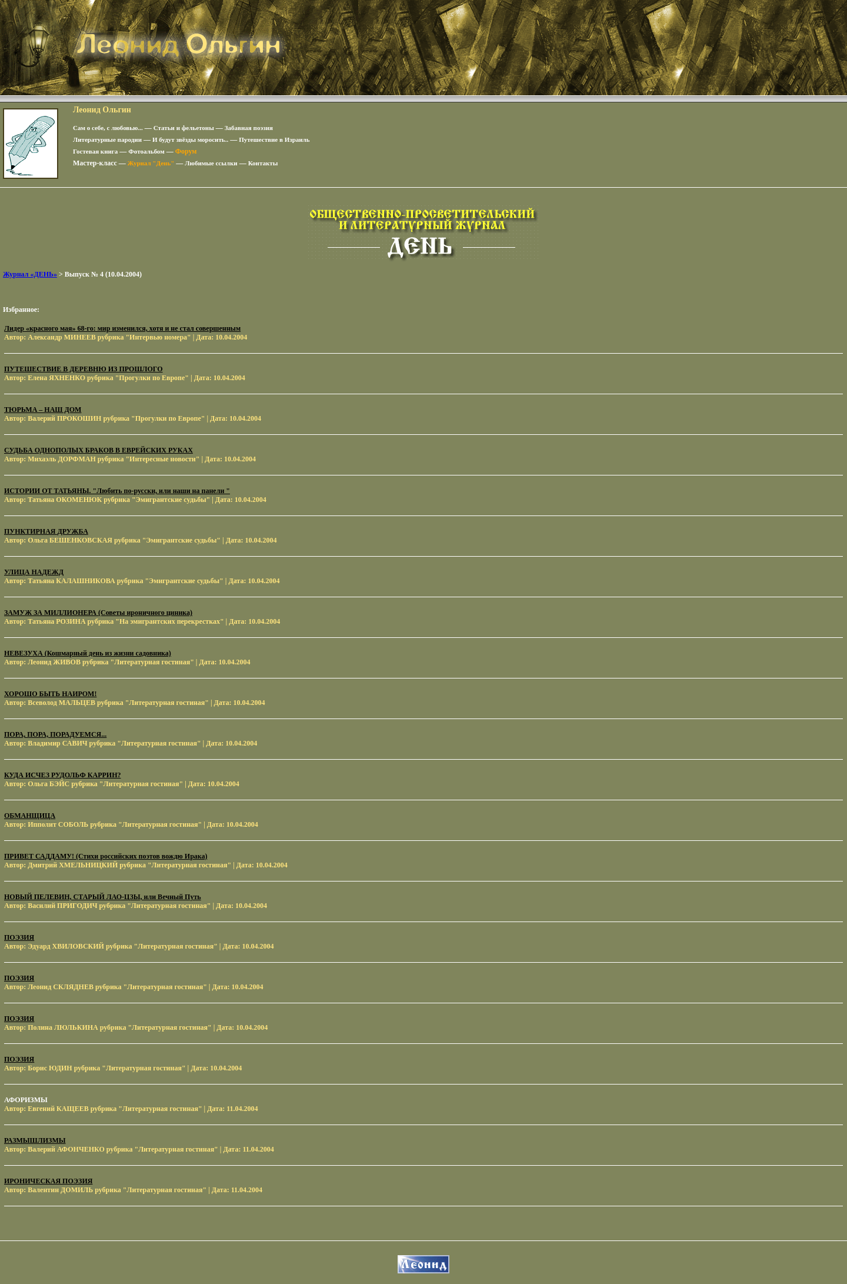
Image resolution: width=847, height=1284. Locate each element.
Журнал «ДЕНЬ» (30, 274)
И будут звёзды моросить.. (190, 139)
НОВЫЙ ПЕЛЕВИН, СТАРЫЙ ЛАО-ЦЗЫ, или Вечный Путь (102, 897)
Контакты (263, 163)
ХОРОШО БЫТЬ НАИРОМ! (50, 694)
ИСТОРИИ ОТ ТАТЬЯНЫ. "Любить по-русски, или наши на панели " (117, 491)
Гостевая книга (95, 151)
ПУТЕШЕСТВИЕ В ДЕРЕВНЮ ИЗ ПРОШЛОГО (83, 369)
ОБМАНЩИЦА (29, 815)
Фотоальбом (146, 151)
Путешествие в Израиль (274, 139)
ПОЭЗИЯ (19, 937)
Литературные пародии (107, 139)
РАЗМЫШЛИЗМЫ (35, 1140)
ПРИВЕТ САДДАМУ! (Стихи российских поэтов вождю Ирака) (106, 856)
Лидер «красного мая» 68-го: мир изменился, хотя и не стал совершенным (122, 328)
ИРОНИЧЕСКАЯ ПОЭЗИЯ (48, 1181)
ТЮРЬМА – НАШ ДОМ (42, 409)
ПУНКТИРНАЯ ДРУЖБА (46, 531)
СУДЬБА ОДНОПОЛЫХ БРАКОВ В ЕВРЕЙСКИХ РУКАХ (98, 450)
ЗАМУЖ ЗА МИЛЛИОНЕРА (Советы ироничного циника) (98, 612)
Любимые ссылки (211, 163)
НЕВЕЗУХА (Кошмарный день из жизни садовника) (87, 653)
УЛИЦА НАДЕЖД (34, 572)
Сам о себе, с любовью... (108, 127)
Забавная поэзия (249, 127)
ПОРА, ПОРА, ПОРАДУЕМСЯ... (55, 734)
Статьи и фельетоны (184, 127)
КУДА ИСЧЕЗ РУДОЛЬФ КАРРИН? (62, 775)
